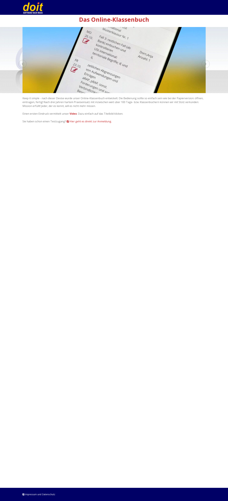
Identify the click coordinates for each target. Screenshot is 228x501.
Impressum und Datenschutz (38, 494)
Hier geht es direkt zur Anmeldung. (89, 121)
